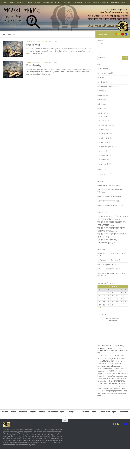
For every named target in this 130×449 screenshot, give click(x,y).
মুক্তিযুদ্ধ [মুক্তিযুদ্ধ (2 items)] (104, 393)
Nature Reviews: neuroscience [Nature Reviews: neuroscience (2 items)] (108, 378)
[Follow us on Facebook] (119, 34)
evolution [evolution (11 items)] (109, 360)
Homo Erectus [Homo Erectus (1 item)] (124, 373)
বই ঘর (87, 2)
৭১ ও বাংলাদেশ (77, 2)
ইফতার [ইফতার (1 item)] (104, 388)
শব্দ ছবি (101, 169)
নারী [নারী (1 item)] (124, 388)
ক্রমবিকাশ (38, 2)
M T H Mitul (104, 116)
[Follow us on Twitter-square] (126, 34)
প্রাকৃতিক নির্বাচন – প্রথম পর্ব (112, 260)
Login (123, 2)
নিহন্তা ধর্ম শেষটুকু (33, 45)
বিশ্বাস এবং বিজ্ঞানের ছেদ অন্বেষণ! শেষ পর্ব (110, 196)
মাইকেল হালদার (105, 138)
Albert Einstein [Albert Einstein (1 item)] (101, 356)
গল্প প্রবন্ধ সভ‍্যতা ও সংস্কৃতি (51, 2)
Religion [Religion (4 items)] (122, 378)
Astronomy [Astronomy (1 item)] (107, 356)
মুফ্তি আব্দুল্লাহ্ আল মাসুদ (107, 147)
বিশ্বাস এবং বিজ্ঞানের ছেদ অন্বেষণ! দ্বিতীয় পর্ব (111, 205)
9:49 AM (100, 43)
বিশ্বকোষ (29, 2)
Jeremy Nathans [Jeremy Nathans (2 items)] (112, 376)
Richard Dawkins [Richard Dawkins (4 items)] (114, 381)
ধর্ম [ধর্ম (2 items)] (122, 388)
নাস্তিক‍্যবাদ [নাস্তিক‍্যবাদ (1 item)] (103, 391)
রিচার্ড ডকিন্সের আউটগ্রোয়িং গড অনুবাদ (109, 185)
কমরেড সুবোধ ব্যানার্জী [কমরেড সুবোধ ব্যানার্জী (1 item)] (111, 388)
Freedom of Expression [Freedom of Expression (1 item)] (113, 368)
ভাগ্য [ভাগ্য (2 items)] (125, 391)
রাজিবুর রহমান (104, 155)
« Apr (99, 308)
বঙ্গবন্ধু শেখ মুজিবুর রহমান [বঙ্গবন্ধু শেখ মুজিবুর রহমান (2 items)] (113, 391)
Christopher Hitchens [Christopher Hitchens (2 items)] (110, 358)
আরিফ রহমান (104, 121)
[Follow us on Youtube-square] (122, 34)
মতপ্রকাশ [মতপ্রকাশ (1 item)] (99, 393)
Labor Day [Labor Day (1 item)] (120, 376)
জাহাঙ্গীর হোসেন (105, 129)
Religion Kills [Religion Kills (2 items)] (102, 381)
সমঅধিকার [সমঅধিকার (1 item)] (118, 393)
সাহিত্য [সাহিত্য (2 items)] (99, 396)
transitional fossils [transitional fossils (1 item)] (107, 386)
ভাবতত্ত (12, 2)
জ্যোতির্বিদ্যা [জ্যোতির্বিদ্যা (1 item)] (118, 388)
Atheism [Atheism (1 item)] (113, 356)
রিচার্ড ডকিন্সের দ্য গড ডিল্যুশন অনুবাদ (109, 201)
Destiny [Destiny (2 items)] (100, 361)
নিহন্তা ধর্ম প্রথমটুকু (33, 65)
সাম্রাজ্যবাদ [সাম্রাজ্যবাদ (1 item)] (123, 393)
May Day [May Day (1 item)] (126, 376)
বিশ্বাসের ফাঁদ (20, 2)
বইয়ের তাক (102, 95)
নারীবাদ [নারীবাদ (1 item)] (99, 391)
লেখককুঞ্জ (66, 2)
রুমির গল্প (103, 160)
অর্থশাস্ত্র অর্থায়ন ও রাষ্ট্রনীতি (100, 2)
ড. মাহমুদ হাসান (105, 134)
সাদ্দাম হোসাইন (105, 164)
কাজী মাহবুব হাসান (31, 42)
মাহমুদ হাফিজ (104, 142)
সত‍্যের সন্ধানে (115, 2)
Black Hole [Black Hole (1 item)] (117, 356)
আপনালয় (4, 2)
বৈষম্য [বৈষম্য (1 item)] (122, 391)
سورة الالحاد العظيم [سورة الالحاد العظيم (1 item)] (116, 386)
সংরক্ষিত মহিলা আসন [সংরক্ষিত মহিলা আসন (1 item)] (111, 393)
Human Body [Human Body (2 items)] (102, 376)
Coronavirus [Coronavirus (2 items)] (122, 358)
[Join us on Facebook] (116, 34)
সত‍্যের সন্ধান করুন (104, 174)
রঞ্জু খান (103, 151)
